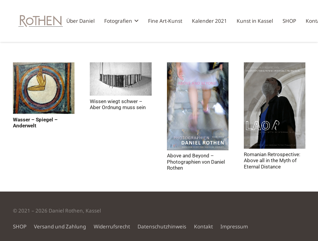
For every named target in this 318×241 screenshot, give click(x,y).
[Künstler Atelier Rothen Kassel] (39, 21)
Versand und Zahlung (60, 226)
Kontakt (203, 226)
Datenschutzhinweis (162, 226)
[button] (135, 21)
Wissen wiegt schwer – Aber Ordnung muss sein (118, 104)
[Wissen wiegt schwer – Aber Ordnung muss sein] (120, 79)
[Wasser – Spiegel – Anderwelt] (43, 88)
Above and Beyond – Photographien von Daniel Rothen (196, 162)
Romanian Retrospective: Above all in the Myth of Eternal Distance (272, 160)
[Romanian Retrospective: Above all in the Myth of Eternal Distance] (274, 105)
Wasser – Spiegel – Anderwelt (35, 123)
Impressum (234, 226)
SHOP (19, 226)
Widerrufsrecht (112, 226)
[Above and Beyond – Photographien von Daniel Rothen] (197, 106)
